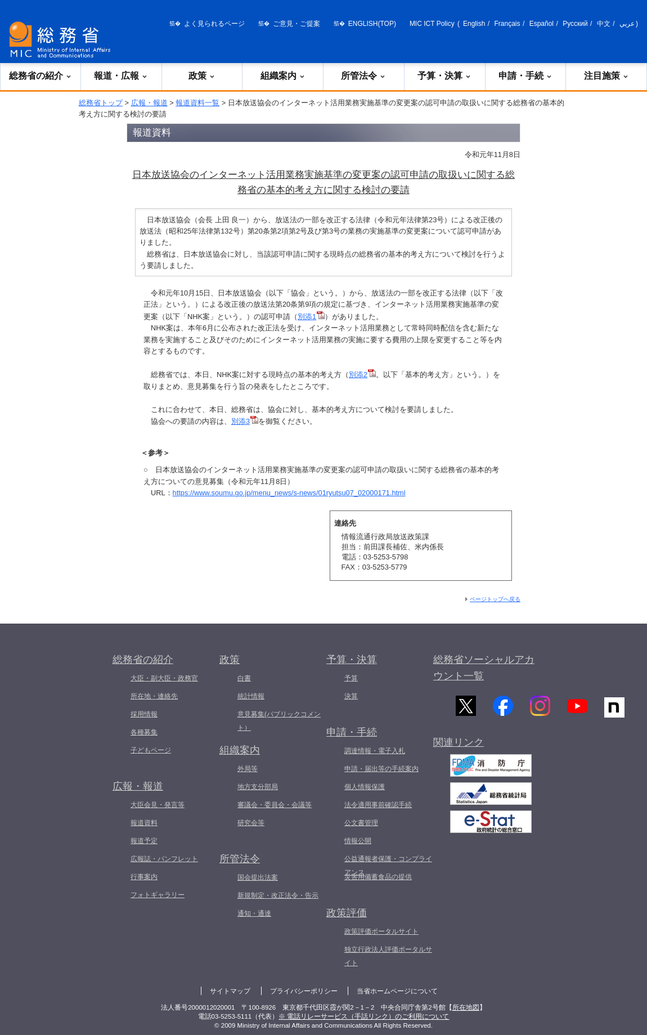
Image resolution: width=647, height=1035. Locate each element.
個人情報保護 (364, 787)
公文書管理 (361, 823)
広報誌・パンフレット (164, 859)
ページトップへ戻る (495, 599)
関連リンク (458, 747)
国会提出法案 (257, 877)
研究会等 (250, 823)
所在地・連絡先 (154, 696)
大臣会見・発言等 (158, 805)
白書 (244, 678)
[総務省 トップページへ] (62, 39)
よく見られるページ (214, 24)
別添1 (311, 316)
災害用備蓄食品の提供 (378, 877)
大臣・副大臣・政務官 (164, 678)
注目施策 (606, 75)
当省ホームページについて (397, 991)
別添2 (362, 374)
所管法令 (363, 75)
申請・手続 (525, 75)
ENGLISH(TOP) (372, 24)
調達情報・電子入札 (374, 751)
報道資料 (144, 823)
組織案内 (282, 75)
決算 (351, 696)
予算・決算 (444, 75)
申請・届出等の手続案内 (381, 769)
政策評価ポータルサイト (381, 931)
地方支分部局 (257, 787)
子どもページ (151, 750)
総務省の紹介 (40, 75)
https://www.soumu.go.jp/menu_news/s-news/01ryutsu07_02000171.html (289, 493)
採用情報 (144, 714)
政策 (201, 75)
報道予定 (144, 841)
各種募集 (144, 732)
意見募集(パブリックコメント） (279, 721)
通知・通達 (254, 913)
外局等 (247, 769)
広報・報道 (149, 102)
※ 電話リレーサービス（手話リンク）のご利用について (363, 1016)
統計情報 (250, 696)
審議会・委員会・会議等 (274, 805)
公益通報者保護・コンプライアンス (388, 865)
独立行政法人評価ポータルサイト (388, 956)
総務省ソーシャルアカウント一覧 (483, 668)
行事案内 (144, 877)
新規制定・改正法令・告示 (277, 895)
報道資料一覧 (197, 102)
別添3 (244, 421)
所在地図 (465, 1007)
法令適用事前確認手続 (378, 805)
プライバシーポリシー (304, 991)
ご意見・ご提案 (296, 24)
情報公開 (357, 841)
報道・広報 (121, 75)
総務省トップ (101, 102)
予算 (351, 678)
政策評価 (346, 912)
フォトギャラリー (158, 895)
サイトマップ (230, 991)
